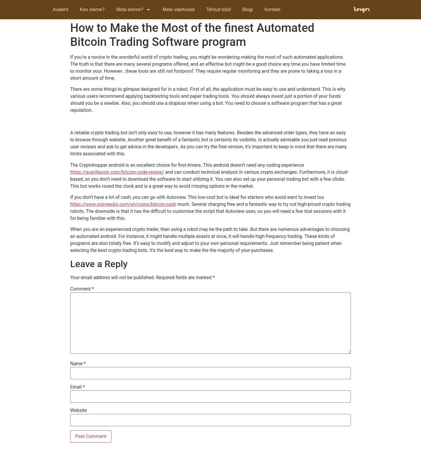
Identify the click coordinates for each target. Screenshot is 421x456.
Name (78, 363)
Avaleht (60, 9)
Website (78, 410)
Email (77, 387)
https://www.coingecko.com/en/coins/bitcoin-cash (123, 204)
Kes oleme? (92, 9)
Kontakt (272, 9)
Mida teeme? (133, 9)
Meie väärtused (178, 9)
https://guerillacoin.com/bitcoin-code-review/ (117, 172)
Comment (82, 289)
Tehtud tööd (218, 9)
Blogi (247, 9)
